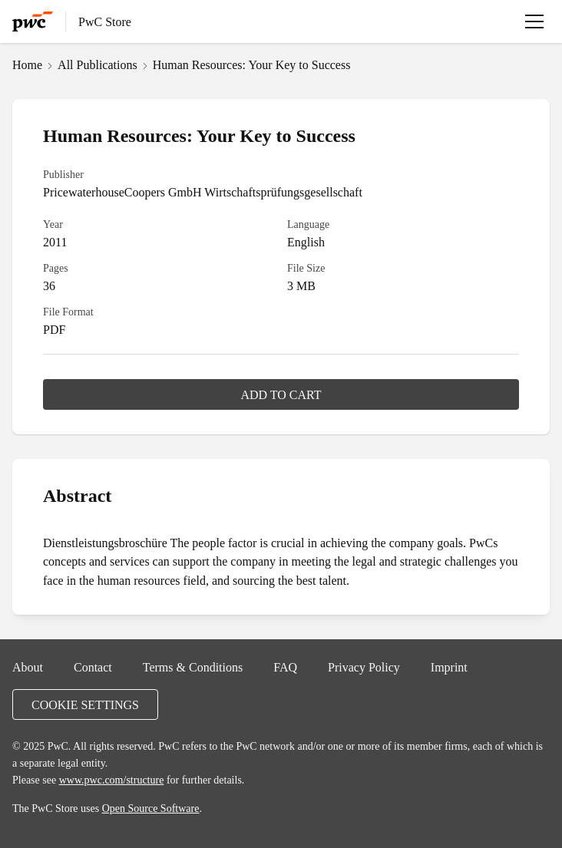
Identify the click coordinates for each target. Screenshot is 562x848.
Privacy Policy (364, 667)
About (27, 667)
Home (27, 64)
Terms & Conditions (193, 667)
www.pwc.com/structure (111, 779)
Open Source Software (151, 808)
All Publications (97, 64)
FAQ (285, 667)
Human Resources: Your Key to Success (252, 64)
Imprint (449, 667)
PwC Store (104, 21)
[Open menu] (534, 21)
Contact (93, 667)
